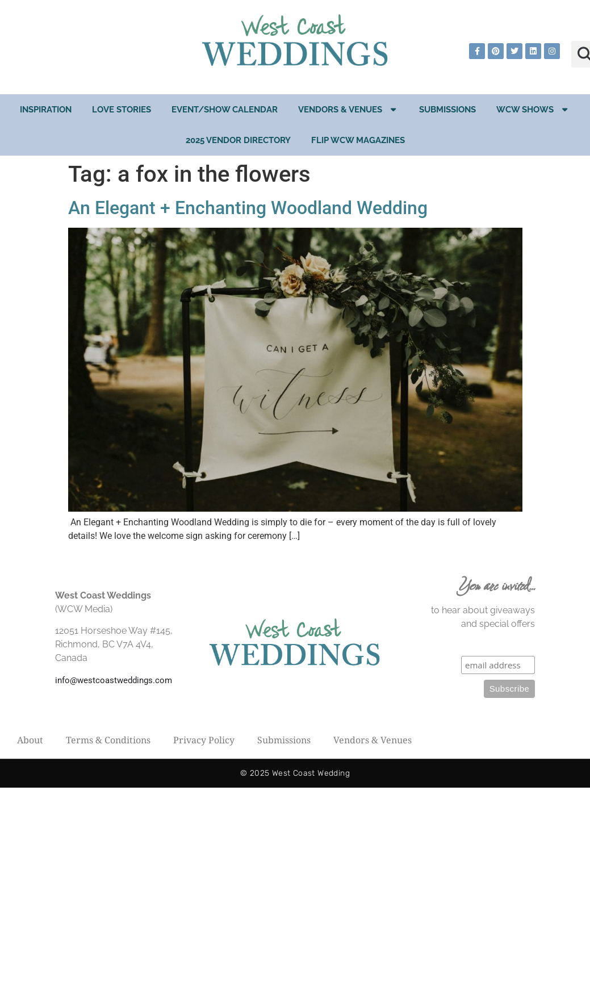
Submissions (447, 109)
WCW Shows (533, 109)
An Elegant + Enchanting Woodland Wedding (248, 208)
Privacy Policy (204, 740)
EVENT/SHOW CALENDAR (224, 109)
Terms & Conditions (108, 740)
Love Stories (121, 109)
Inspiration (46, 109)
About (30, 740)
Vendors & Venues (348, 109)
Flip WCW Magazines (358, 140)
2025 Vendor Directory (238, 140)
